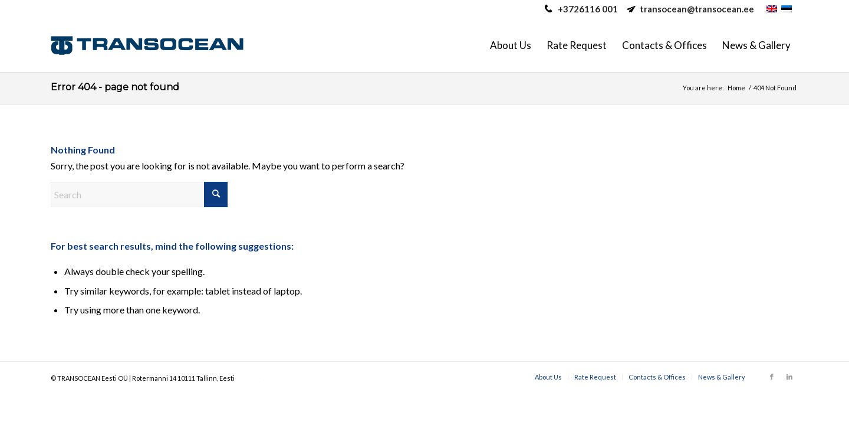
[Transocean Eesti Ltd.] (147, 45)
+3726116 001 (588, 9)
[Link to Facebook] (772, 376)
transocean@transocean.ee (697, 9)
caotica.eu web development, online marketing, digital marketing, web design (250, 380)
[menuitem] (510, 45)
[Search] (139, 194)
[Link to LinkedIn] (789, 376)
